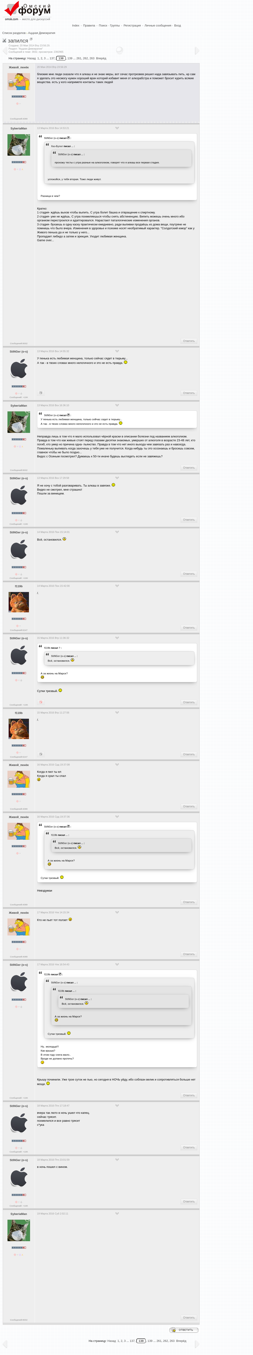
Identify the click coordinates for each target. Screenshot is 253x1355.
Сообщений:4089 (18, 118)
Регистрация (132, 25)
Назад (31, 58)
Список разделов (14, 33)
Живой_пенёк (18, 67)
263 (92, 58)
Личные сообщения (158, 25)
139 (69, 58)
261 (78, 58)
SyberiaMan (19, 128)
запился (18, 41)
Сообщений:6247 (18, 630)
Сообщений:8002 (18, 343)
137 (52, 58)
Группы (115, 25)
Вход (177, 25)
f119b (19, 586)
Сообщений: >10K (18, 397)
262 (85, 58)
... (72, 146)
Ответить (189, 341)
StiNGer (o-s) (51, 138)
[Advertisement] (119, 101)
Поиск (103, 25)
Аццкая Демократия (41, 33)
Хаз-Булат (57, 146)
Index (75, 25)
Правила (89, 25)
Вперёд (101, 58)
